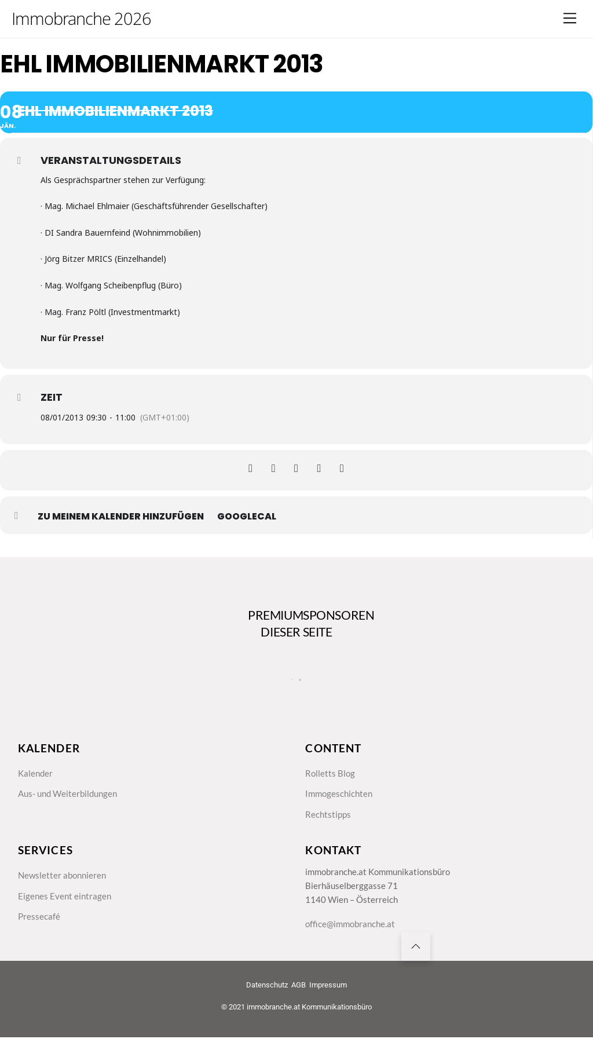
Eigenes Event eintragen (66, 908)
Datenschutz (267, 1002)
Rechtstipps (329, 823)
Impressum (328, 1002)
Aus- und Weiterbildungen (71, 802)
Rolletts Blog (330, 780)
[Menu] (569, 18)
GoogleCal (246, 516)
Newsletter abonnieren (64, 886)
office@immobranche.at (352, 938)
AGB (298, 1002)
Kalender (36, 780)
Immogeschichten (340, 802)
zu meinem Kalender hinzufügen (121, 516)
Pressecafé (39, 930)
